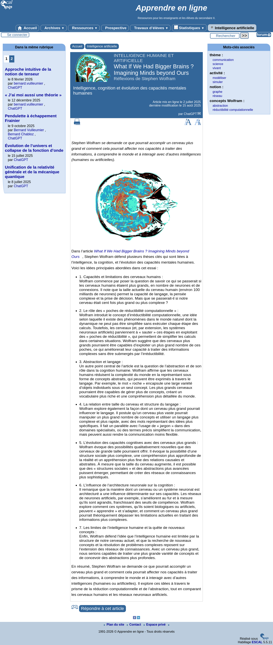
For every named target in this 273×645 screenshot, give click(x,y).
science (218, 64)
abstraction (220, 105)
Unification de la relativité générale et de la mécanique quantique (32, 172)
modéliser (219, 77)
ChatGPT (190, 114)
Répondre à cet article (102, 608)
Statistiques (189, 27)
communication (223, 59)
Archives (54, 28)
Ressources (83, 28)
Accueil (27, 28)
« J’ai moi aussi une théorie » (33, 95)
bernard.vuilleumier (28, 83)
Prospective (114, 28)
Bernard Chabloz (21, 134)
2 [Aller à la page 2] (12, 59)
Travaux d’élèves (150, 28)
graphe (217, 91)
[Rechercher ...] (224, 36)
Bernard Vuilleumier (29, 130)
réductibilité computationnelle (233, 109)
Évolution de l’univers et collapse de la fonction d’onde (34, 148)
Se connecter (17, 35)
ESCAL (257, 642)
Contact (134, 624)
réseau (217, 96)
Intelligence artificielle (232, 27)
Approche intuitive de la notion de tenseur (28, 71)
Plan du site (114, 624)
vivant (217, 68)
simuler (218, 82)
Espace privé (155, 624)
